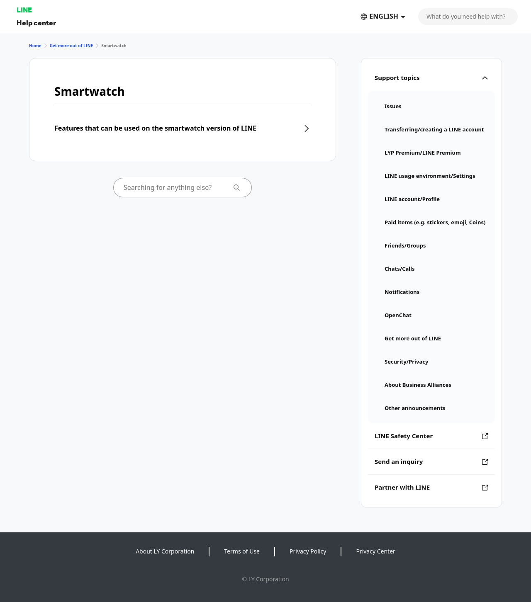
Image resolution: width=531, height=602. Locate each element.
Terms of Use (242, 551)
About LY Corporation (165, 551)
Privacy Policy (308, 551)
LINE (24, 9)
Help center (36, 22)
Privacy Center (375, 551)
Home (35, 46)
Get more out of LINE (71, 46)
